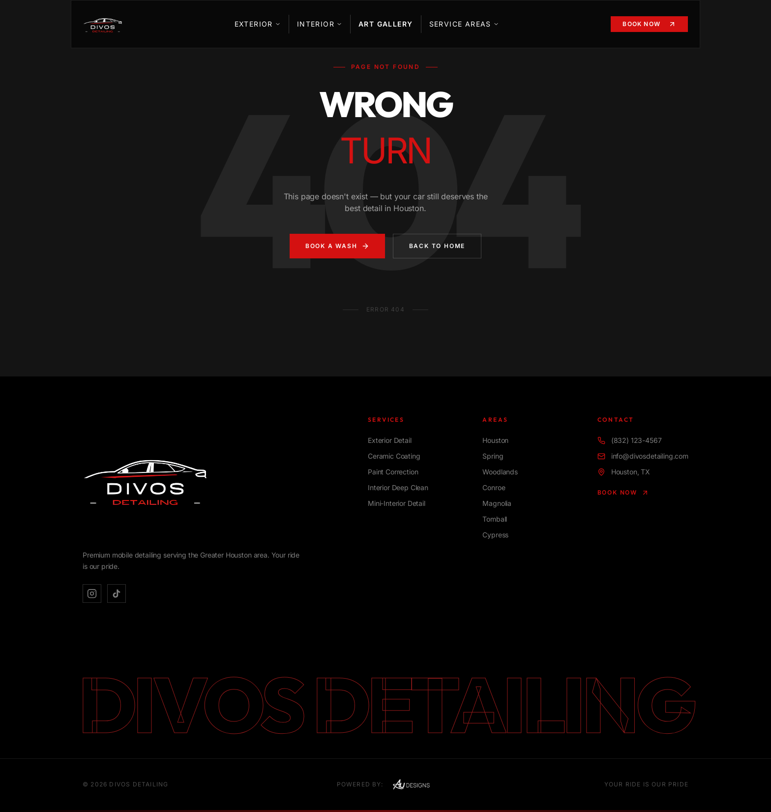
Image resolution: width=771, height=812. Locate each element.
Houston (495, 441)
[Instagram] (92, 594)
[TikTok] (116, 594)
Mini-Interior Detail (396, 504)
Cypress (495, 535)
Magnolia (496, 504)
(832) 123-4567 (629, 441)
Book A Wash (337, 247)
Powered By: (386, 784)
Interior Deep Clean (398, 488)
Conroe (493, 488)
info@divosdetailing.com (642, 457)
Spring (492, 457)
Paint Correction (393, 472)
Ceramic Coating (394, 457)
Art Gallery (385, 24)
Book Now (649, 24)
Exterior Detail (390, 441)
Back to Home (437, 246)
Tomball (494, 520)
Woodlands (500, 472)
